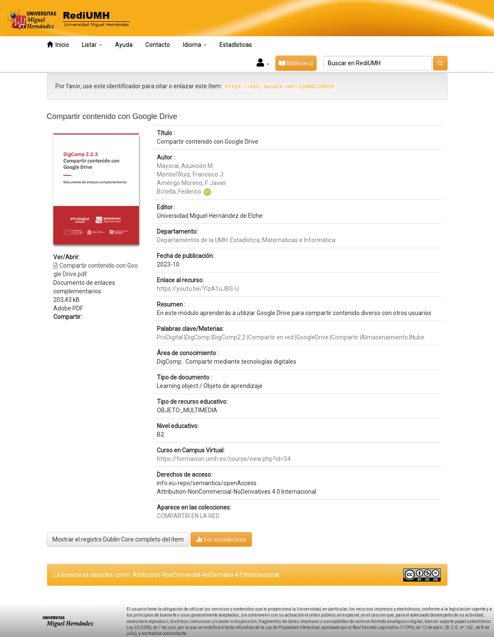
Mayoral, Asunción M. (185, 165)
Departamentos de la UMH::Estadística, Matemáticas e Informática (246, 240)
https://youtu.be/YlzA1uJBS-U (198, 288)
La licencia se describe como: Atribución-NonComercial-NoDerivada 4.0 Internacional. (167, 574)
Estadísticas (236, 44)
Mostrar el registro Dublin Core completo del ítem (118, 539)
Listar (92, 44)
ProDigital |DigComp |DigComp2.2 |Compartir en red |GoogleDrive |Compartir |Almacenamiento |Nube (291, 337)
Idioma (195, 44)
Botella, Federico (179, 191)
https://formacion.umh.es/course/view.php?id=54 (224, 458)
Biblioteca (296, 63)
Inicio (58, 44)
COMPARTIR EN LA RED (188, 515)
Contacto (157, 44)
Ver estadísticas (221, 539)
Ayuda (124, 44)
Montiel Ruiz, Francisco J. (190, 174)
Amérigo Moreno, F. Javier (191, 183)
